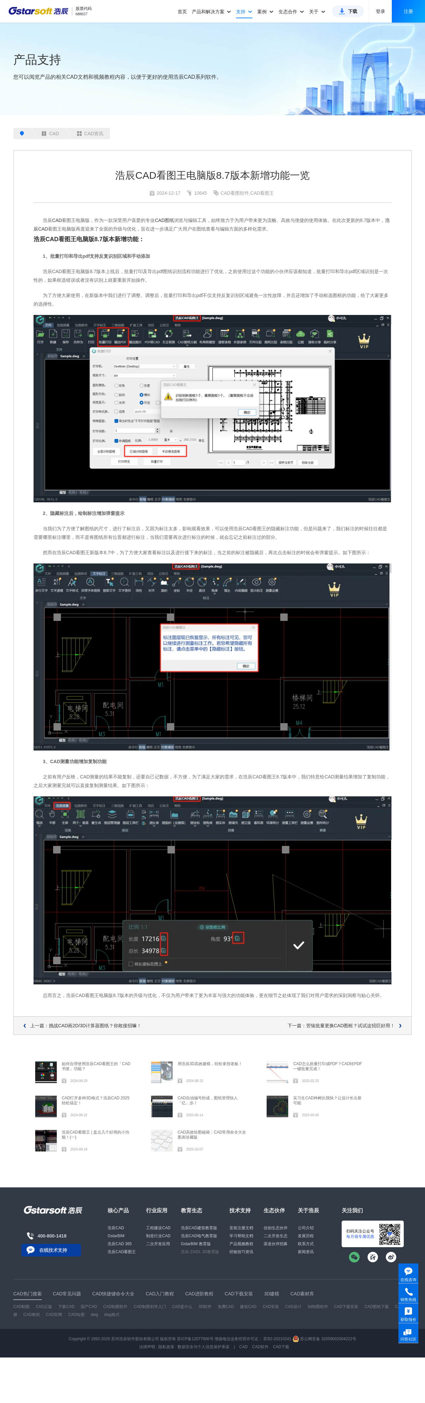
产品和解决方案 (211, 11)
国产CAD (89, 1306)
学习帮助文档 (241, 1236)
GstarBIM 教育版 (196, 1244)
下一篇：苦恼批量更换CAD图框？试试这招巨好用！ (341, 1025)
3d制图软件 (317, 1306)
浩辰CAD (116, 1228)
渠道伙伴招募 (276, 1244)
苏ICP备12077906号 (195, 1339)
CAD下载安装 (346, 1306)
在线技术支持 (53, 1250)
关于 (317, 11)
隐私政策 (166, 1347)
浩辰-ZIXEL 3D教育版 (200, 1252)
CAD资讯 (90, 133)
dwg (94, 1314)
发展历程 (306, 1236)
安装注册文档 (241, 1228)
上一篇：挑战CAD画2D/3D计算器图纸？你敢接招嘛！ (85, 1025)
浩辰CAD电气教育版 (199, 1236)
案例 (265, 11)
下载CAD (66, 1306)
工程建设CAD (158, 1228)
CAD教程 (31, 1314)
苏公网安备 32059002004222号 (324, 1339)
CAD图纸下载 (377, 1306)
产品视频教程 (241, 1244)
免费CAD (226, 1306)
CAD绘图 (76, 1314)
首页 (182, 11)
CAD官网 (54, 1314)
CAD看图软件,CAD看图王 (247, 193)
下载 (352, 11)
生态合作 (291, 11)
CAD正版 (44, 1306)
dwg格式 (112, 1314)
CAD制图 (21, 1306)
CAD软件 (260, 1347)
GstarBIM (116, 1236)
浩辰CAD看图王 (122, 1252)
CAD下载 (281, 1347)
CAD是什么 (182, 1306)
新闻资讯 (306, 1252)
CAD (50, 133)
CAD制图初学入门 (149, 1306)
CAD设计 (293, 1306)
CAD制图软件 (115, 1306)
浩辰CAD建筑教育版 (199, 1228)
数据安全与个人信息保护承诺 (203, 1347)
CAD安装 (271, 1306)
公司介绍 (306, 1228)
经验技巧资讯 (241, 1252)
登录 (380, 11)
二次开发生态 (276, 1236)
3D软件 (205, 1306)
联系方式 (306, 1244)
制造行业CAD (158, 1236)
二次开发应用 (158, 1244)
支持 (244, 11)
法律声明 (147, 1347)
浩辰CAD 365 (120, 1244)
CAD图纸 (164, 220)
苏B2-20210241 (277, 1339)
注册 (408, 11)
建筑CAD (248, 1306)
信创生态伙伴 (276, 1228)
